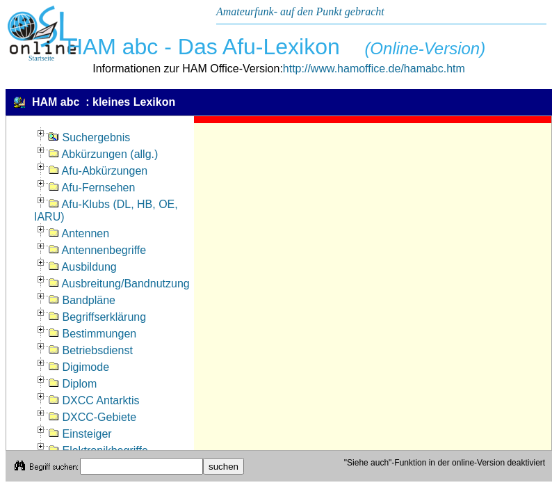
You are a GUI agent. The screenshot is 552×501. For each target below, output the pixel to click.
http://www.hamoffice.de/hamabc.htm (374, 68)
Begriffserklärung (97, 317)
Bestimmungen (92, 334)
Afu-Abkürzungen (97, 171)
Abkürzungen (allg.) (103, 154)
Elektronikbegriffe (98, 450)
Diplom (72, 384)
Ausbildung (82, 267)
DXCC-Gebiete (92, 417)
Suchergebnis (89, 137)
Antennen (78, 233)
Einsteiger (80, 434)
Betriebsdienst (90, 350)
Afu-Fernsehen (91, 187)
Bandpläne (81, 300)
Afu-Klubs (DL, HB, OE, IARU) (106, 210)
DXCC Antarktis (94, 400)
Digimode (78, 367)
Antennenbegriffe (97, 250)
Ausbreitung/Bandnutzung (119, 283)
